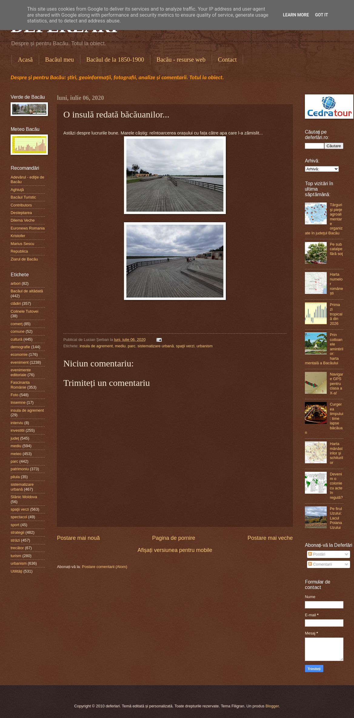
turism (16, 555)
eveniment (19, 362)
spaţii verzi (185, 346)
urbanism (204, 346)
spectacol (19, 517)
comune (18, 331)
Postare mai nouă (78, 538)
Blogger (272, 706)
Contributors (21, 205)
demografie (20, 347)
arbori (16, 283)
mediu (120, 346)
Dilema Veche (23, 220)
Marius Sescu (22, 243)
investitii (18, 430)
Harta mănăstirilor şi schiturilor (336, 453)
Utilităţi (16, 571)
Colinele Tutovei (24, 311)
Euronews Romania (28, 228)
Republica (19, 251)
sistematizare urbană (156, 346)
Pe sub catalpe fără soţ (336, 249)
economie (19, 354)
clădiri (16, 303)
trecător (17, 548)
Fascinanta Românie (20, 384)
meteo (16, 453)
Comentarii (320, 564)
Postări (316, 554)
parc (131, 346)
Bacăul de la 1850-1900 (115, 59)
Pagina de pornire (173, 538)
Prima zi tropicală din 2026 (336, 314)
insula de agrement (96, 346)
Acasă (25, 59)
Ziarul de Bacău (24, 259)
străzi (15, 540)
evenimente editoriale (21, 372)
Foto (14, 395)
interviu (17, 422)
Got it (321, 14)
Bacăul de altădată (27, 291)
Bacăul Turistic (23, 197)
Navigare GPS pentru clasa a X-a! (336, 383)
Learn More (296, 14)
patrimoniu (20, 469)
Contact (227, 59)
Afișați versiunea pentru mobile (175, 550)
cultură (16, 339)
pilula (15, 477)
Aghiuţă (17, 189)
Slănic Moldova (24, 497)
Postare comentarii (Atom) (104, 566)
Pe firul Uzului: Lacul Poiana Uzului (336, 518)
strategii (17, 532)
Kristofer (18, 235)
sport (15, 524)
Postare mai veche (270, 538)
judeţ (15, 438)
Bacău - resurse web (180, 59)
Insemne (18, 402)
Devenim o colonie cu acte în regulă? (336, 486)
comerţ (16, 324)
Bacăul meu (59, 59)
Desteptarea (21, 212)
